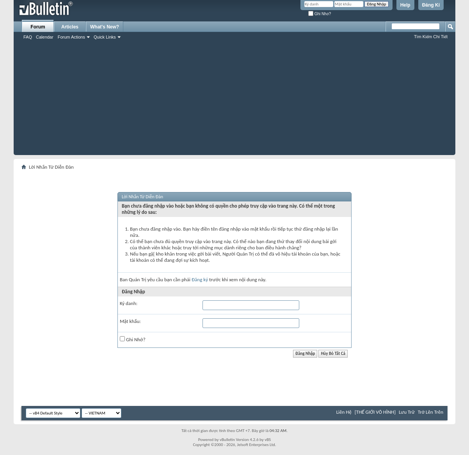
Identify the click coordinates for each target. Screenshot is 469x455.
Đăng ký (200, 279)
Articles (69, 27)
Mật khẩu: (130, 321)
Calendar (44, 37)
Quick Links (105, 37)
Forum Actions (71, 37)
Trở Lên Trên (430, 412)
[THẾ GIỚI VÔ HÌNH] (375, 412)
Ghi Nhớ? (319, 14)
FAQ (27, 37)
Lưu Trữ (407, 412)
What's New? (104, 27)
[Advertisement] (234, 100)
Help (405, 5)
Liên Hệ (344, 412)
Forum (37, 27)
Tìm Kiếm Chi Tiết (431, 36)
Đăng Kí (431, 5)
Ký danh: (128, 303)
